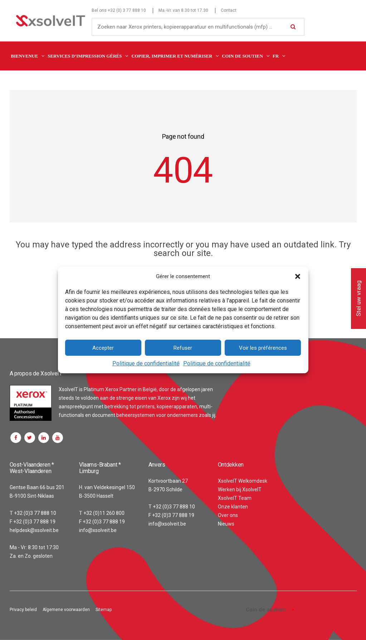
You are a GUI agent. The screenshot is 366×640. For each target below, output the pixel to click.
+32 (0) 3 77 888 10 (127, 10)
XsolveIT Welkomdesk (242, 481)
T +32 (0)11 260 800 (102, 513)
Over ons (228, 515)
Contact (228, 10)
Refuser (183, 348)
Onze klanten (233, 506)
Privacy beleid (23, 609)
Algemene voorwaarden (66, 609)
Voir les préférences (263, 348)
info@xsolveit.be (98, 530)
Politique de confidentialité (146, 363)
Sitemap (104, 609)
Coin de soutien (266, 609)
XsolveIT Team (235, 498)
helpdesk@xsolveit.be (34, 530)
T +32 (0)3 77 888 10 (33, 513)
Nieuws (226, 524)
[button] (297, 276)
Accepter (103, 348)
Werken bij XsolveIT (240, 489)
